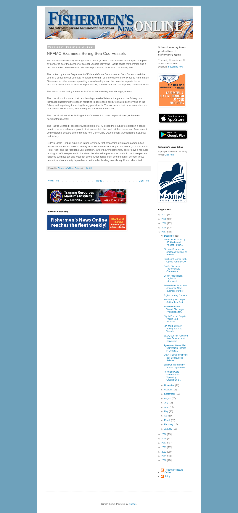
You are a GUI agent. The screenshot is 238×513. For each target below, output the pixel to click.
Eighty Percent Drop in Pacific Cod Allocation (175, 319)
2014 (164, 443)
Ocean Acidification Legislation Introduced (173, 279)
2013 (164, 447)
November (169, 385)
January (168, 429)
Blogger (132, 504)
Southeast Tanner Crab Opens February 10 (175, 260)
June (167, 407)
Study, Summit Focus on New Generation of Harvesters (176, 338)
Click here (169, 154)
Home (99, 180)
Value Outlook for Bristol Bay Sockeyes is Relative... (176, 358)
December (169, 236)
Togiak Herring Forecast (175, 295)
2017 (164, 232)
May (166, 411)
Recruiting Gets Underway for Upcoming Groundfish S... (172, 376)
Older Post (144, 180)
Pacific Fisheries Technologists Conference (172, 269)
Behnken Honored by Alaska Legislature (174, 366)
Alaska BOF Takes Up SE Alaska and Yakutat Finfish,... (174, 242)
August (168, 398)
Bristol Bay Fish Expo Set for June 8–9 (174, 301)
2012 (164, 452)
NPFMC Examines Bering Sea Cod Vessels (173, 329)
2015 (164, 438)
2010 (164, 460)
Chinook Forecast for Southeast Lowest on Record (175, 252)
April (166, 415)
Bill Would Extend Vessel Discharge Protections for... (174, 309)
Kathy (167, 476)
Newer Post (53, 180)
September (170, 394)
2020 (164, 219)
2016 (164, 434)
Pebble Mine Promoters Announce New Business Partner (175, 288)
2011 (164, 456)
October (168, 389)
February (169, 424)
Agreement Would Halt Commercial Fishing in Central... (175, 348)
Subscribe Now (175, 66)
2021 (164, 214)
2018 (164, 227)
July (166, 402)
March (167, 420)
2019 (164, 223)
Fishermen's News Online (174, 471)
